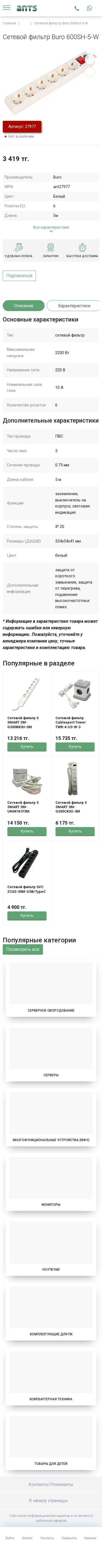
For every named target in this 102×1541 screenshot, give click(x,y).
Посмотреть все (22, 949)
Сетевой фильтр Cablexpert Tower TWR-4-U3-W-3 (70, 722)
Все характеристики (51, 227)
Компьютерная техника (51, 1399)
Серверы (51, 1075)
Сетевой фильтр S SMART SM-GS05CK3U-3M (71, 807)
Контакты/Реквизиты (51, 1484)
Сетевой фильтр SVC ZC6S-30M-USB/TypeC (26, 889)
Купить (27, 746)
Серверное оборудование (51, 1010)
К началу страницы (51, 1500)
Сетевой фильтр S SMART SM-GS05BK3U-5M (23, 722)
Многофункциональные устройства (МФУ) (51, 1140)
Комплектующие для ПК (51, 1334)
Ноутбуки (51, 1270)
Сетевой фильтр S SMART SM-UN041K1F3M (23, 807)
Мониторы (51, 1205)
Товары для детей (51, 1464)
